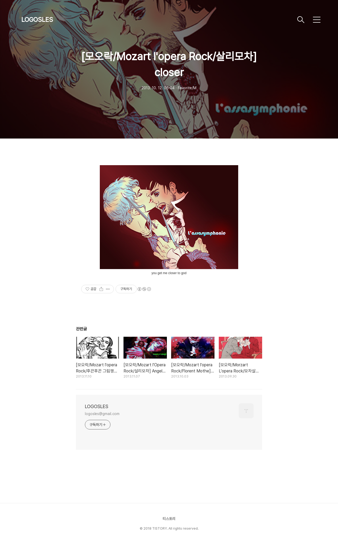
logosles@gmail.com (102, 414)
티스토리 (169, 519)
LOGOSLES (37, 19)
